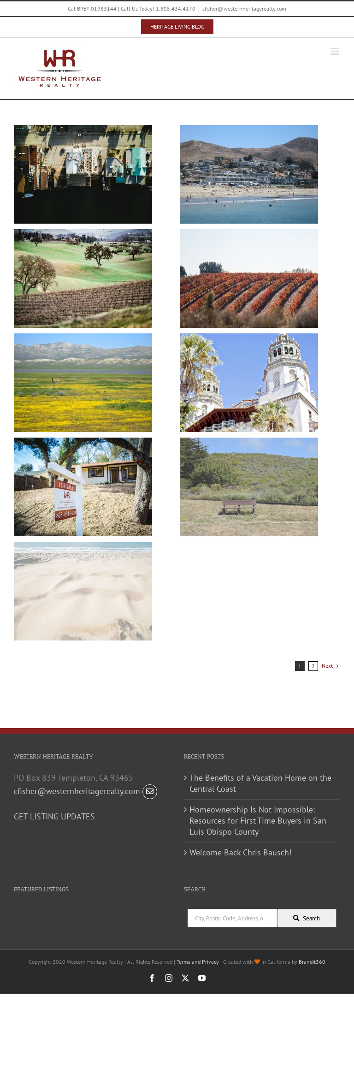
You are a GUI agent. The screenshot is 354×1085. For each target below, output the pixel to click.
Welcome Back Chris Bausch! (240, 852)
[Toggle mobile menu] (335, 51)
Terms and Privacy (198, 961)
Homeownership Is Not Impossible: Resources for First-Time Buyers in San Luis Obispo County (257, 820)
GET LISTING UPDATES (54, 816)
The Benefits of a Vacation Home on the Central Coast (260, 783)
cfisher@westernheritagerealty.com (244, 8)
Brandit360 (312, 961)
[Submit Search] (306, 918)
